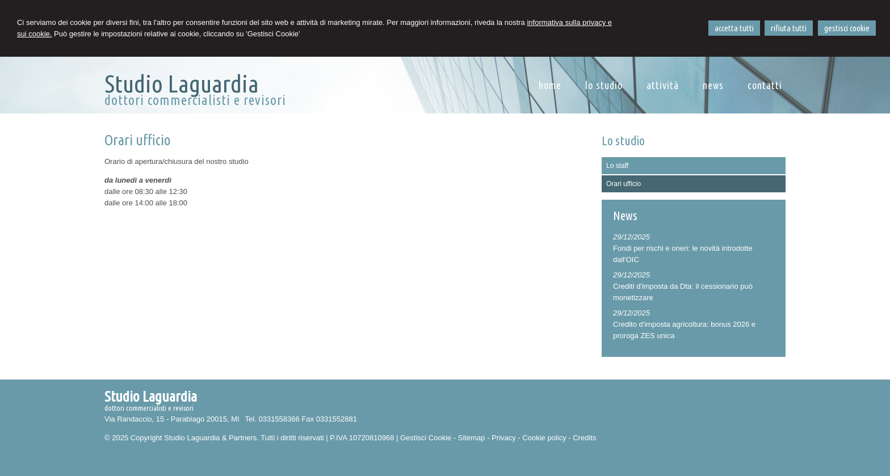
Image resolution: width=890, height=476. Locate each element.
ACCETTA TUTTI (734, 28)
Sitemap (471, 437)
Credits (584, 437)
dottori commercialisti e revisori (195, 100)
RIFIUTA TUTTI (789, 28)
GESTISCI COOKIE (847, 28)
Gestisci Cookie (425, 437)
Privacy (504, 437)
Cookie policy (544, 437)
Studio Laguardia (181, 83)
